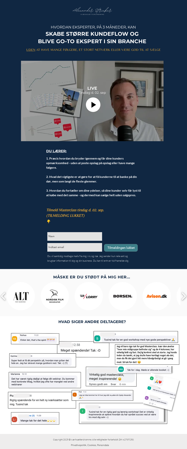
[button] (21, 296)
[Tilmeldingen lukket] (121, 248)
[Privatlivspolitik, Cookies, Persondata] (90, 445)
